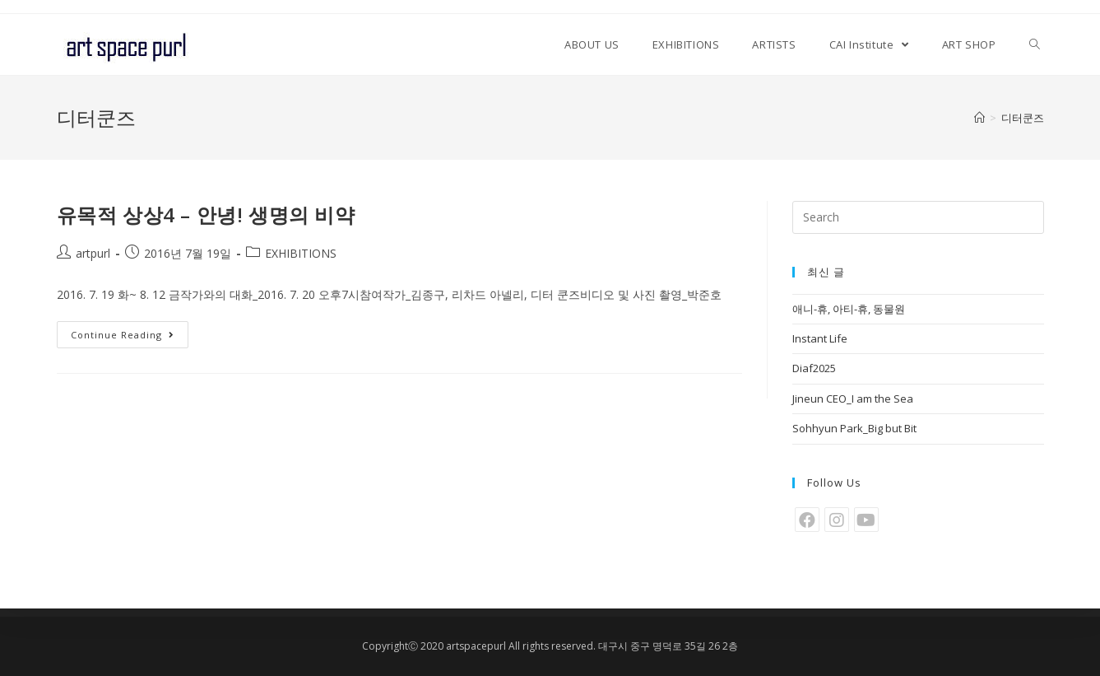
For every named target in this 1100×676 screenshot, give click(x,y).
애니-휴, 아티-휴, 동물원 (848, 308)
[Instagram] (836, 519)
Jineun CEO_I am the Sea (852, 398)
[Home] (979, 117)
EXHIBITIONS (300, 253)
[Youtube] (866, 519)
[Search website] (1034, 44)
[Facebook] (807, 519)
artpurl (93, 253)
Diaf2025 (814, 368)
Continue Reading (122, 335)
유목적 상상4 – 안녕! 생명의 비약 (206, 214)
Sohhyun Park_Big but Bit (854, 428)
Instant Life (819, 338)
